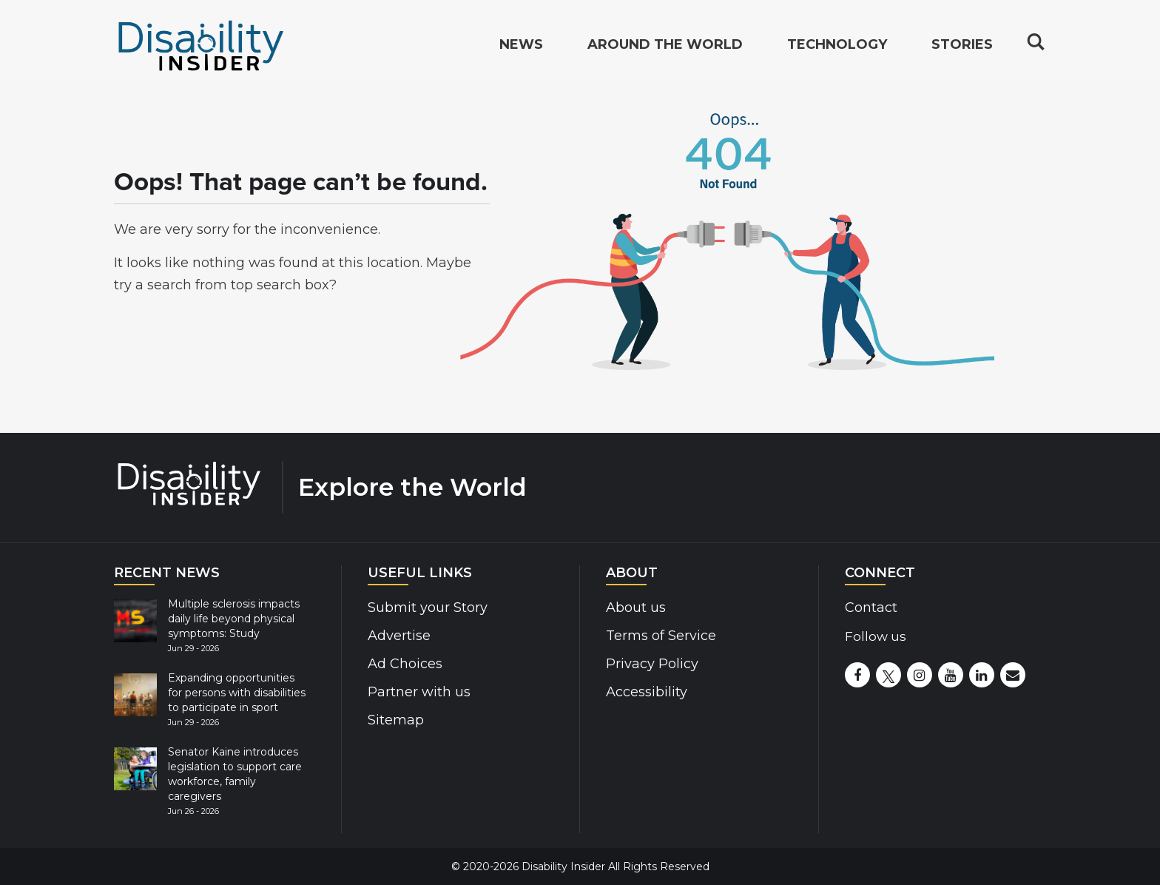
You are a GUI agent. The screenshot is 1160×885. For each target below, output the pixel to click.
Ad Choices (405, 664)
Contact (871, 607)
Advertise (399, 635)
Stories (962, 49)
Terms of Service (661, 635)
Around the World (665, 49)
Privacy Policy (652, 664)
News (521, 49)
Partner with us (419, 692)
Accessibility (646, 692)
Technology (837, 49)
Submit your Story (428, 607)
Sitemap (396, 720)
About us (636, 607)
